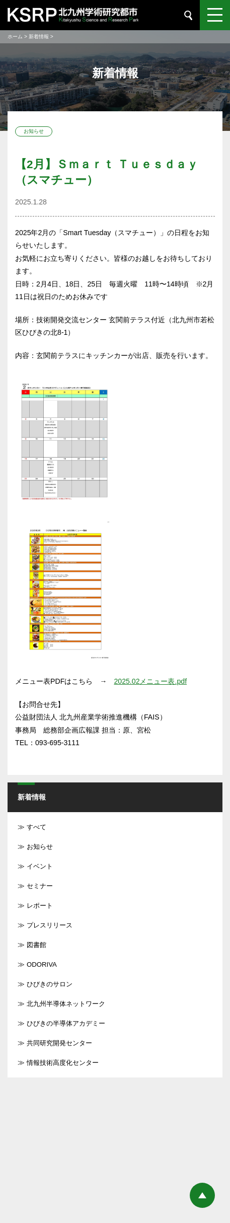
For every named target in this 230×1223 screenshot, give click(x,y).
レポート (40, 905)
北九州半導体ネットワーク (66, 1004)
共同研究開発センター (59, 1043)
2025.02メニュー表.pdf (150, 681)
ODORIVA (42, 964)
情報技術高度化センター (63, 1062)
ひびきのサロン (49, 984)
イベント (40, 866)
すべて (36, 827)
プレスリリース (49, 925)
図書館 (36, 945)
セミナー (40, 886)
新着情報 (39, 36)
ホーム (15, 36)
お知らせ (40, 846)
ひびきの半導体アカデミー (66, 1023)
